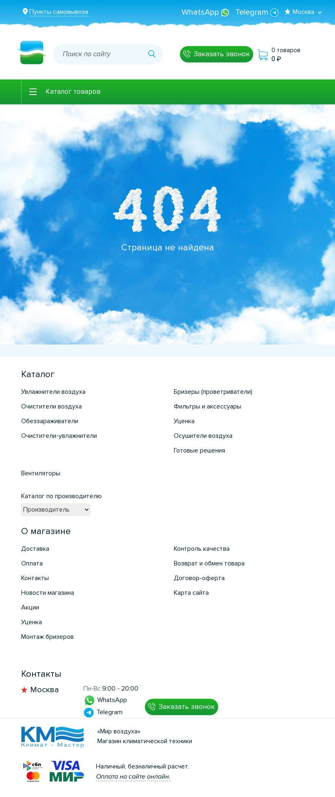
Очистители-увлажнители (59, 436)
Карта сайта (191, 593)
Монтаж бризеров (47, 637)
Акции (30, 607)
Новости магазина (47, 593)
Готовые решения (199, 450)
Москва (44, 690)
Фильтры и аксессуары (207, 406)
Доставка (35, 549)
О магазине (46, 531)
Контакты (35, 578)
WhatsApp (206, 12)
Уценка (184, 421)
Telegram (256, 12)
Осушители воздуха (203, 436)
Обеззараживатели (49, 421)
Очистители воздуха (51, 406)
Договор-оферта (199, 578)
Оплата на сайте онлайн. (133, 777)
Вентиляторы (40, 473)
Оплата (32, 563)
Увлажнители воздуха (53, 392)
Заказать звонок (222, 53)
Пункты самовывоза (58, 12)
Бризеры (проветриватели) (213, 392)
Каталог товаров (73, 91)
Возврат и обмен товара (209, 563)
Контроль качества (202, 549)
